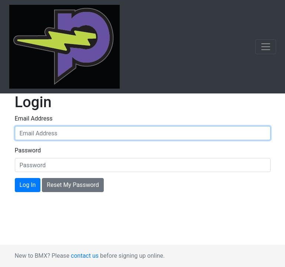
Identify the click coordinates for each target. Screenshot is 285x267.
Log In (28, 184)
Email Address (34, 118)
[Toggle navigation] (265, 46)
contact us (85, 255)
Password (28, 150)
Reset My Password (73, 184)
